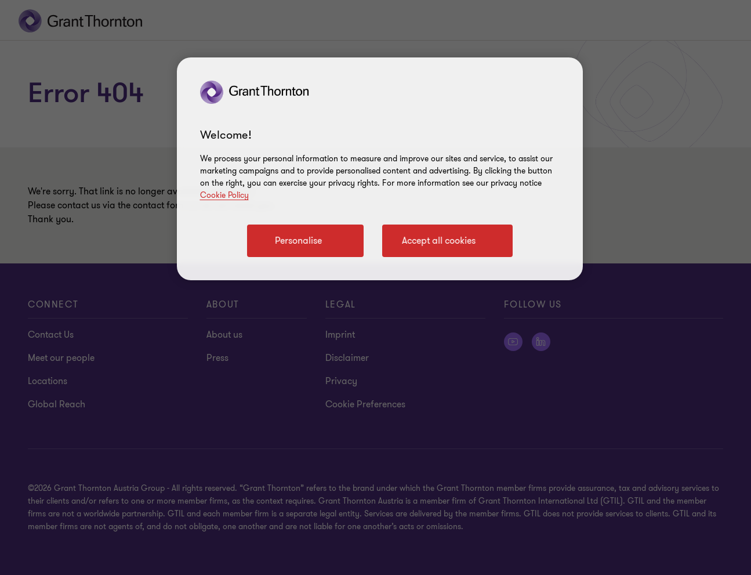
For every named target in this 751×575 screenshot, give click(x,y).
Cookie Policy (224, 195)
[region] (380, 168)
